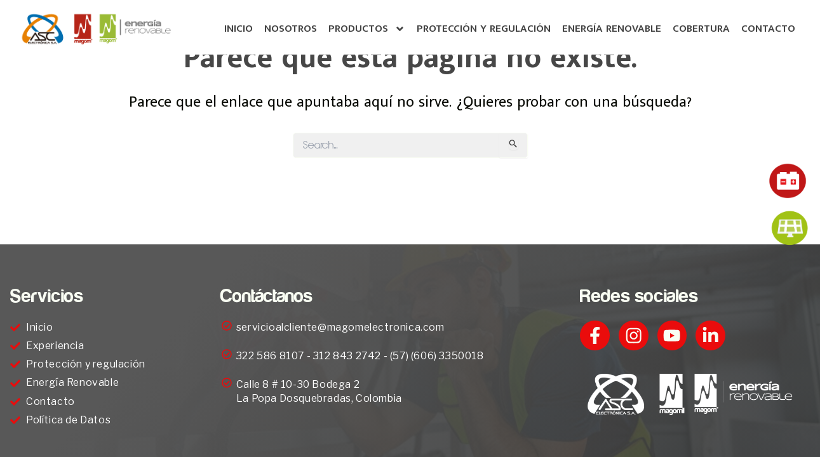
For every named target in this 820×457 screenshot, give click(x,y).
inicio (238, 28)
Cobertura (701, 28)
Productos (366, 29)
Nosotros (290, 28)
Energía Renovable (611, 28)
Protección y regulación (484, 28)
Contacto (768, 28)
